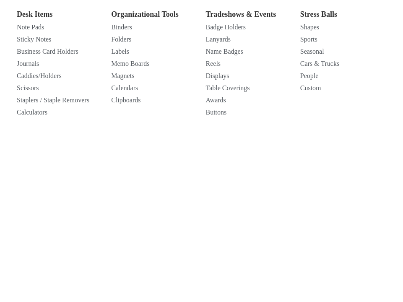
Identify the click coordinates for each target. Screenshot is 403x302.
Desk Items (35, 14)
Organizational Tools (145, 14)
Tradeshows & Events (241, 14)
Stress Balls (318, 14)
